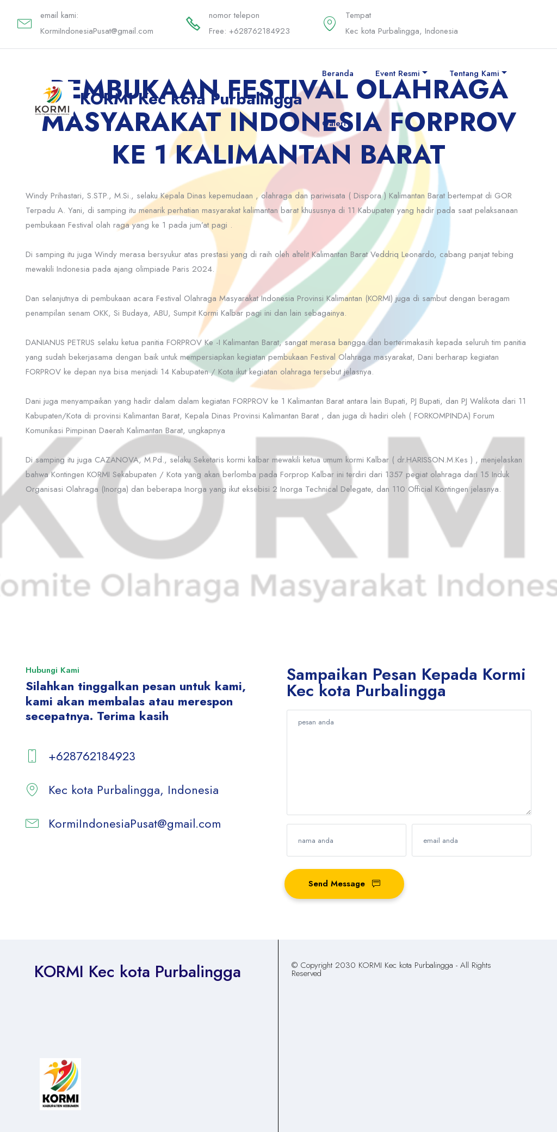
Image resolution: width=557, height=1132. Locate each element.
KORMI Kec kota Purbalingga (191, 98)
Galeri (334, 123)
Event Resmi (397, 73)
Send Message (344, 884)
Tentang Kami (474, 73)
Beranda (338, 73)
